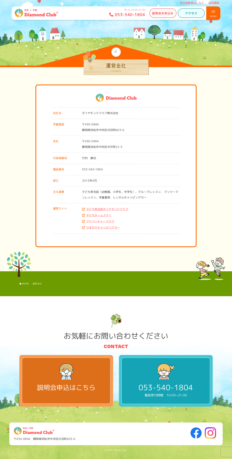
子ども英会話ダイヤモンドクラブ (107, 209)
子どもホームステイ (98, 215)
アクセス (191, 13)
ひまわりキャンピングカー (103, 227)
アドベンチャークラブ (100, 221)
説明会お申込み (163, 13)
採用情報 (213, 2)
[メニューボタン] (213, 13)
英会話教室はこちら (192, 2)
